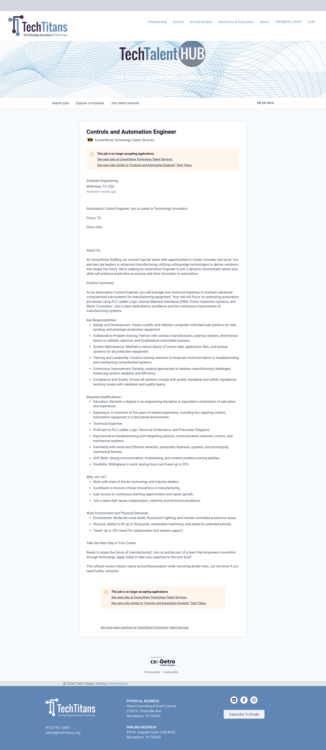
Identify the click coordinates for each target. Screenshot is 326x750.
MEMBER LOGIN (288, 22)
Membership (157, 22)
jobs (60, 103)
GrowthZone (117, 683)
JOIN (311, 22)
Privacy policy (152, 672)
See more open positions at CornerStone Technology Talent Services (145, 627)
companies (90, 103)
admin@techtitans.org (63, 732)
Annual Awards (201, 22)
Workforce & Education (236, 22)
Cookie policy (170, 672)
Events (178, 22)
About (264, 22)
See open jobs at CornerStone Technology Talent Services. (135, 159)
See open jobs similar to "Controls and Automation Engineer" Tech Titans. (144, 165)
